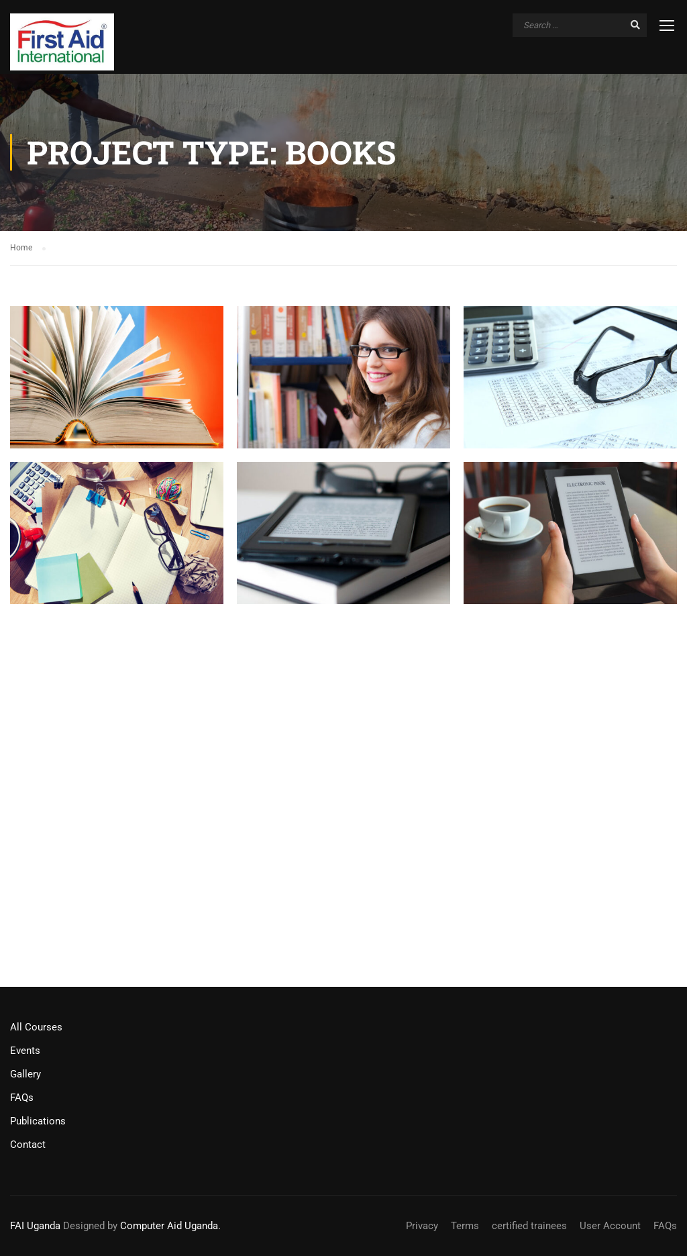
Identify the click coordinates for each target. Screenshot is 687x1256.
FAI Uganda (35, 1226)
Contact (28, 1145)
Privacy (422, 1226)
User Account (610, 1226)
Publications (38, 1121)
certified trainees (529, 1226)
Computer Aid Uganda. (170, 1226)
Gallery (25, 1074)
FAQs (22, 1098)
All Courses (36, 1027)
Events (25, 1051)
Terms (465, 1226)
